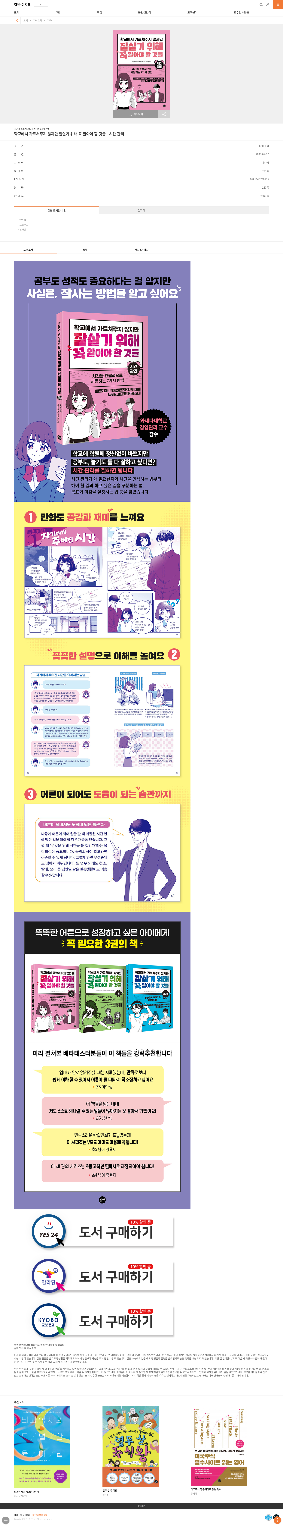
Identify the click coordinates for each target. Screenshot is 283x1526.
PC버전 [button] (141, 1506)
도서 (16, 12)
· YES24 (22, 220)
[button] (261, 4)
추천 (58, 12)
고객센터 (192, 12)
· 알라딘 (22, 229)
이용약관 (27, 1515)
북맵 (99, 12)
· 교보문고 (23, 225)
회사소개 (17, 1515)
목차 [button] (85, 250)
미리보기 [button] (136, 114)
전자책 (141, 210)
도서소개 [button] (28, 250)
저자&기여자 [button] (141, 250)
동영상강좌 (144, 12)
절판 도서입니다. (57, 210)
